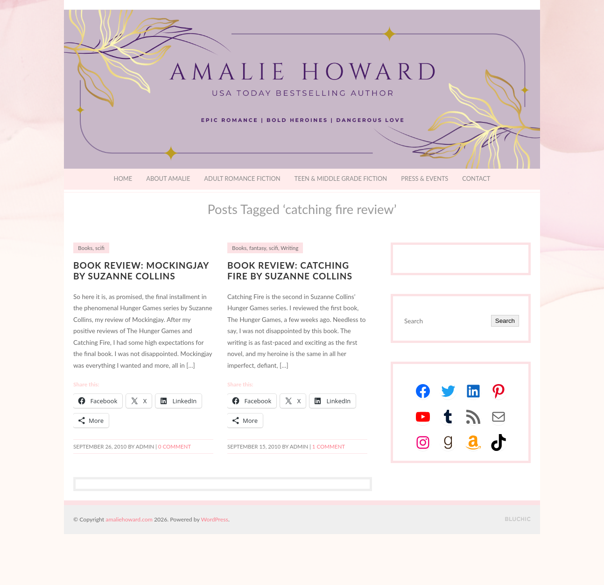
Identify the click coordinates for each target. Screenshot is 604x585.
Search (505, 320)
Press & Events (424, 178)
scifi (100, 248)
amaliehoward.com (128, 519)
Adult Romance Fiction (242, 178)
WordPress (214, 519)
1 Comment (328, 446)
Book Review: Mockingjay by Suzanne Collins (141, 270)
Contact (476, 178)
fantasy (257, 248)
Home (123, 178)
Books (85, 248)
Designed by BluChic (518, 519)
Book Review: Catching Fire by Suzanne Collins (289, 270)
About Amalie (168, 178)
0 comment (174, 446)
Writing (289, 248)
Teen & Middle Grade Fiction (341, 178)
